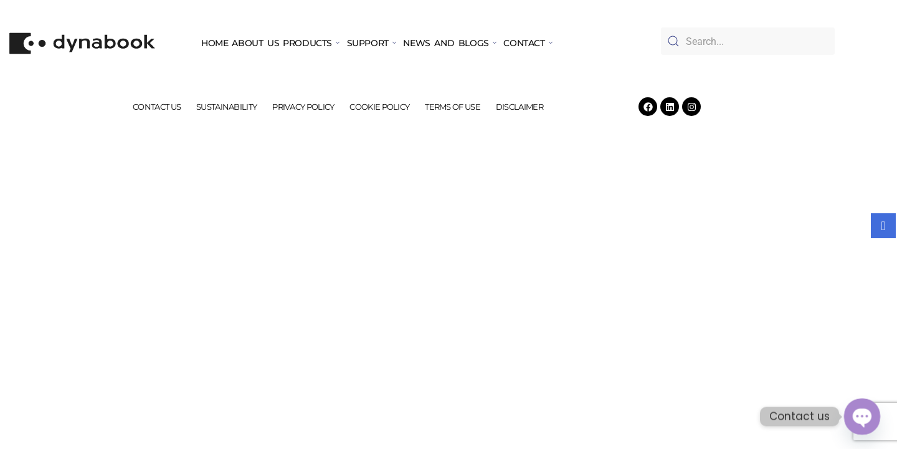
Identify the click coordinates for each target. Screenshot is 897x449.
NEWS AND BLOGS (449, 43)
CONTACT (527, 43)
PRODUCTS (311, 43)
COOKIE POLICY (378, 107)
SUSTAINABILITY (231, 107)
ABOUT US (255, 43)
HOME (214, 43)
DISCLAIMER (511, 107)
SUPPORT (371, 43)
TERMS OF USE (448, 107)
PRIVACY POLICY (305, 107)
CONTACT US (165, 107)
